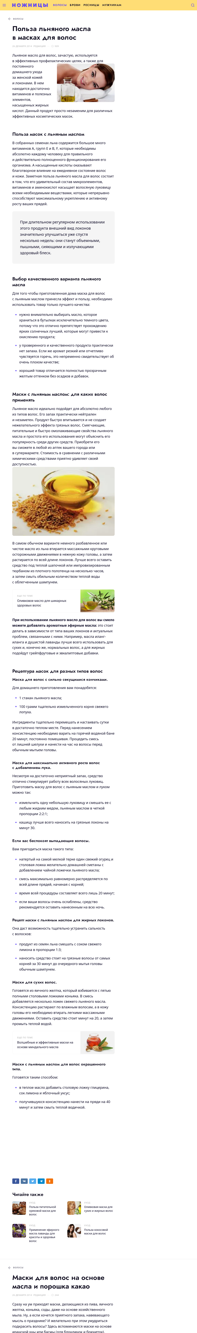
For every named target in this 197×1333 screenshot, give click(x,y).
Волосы (60, 5)
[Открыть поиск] (193, 5)
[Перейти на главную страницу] (30, 5)
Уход (32, 1202)
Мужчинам (111, 5)
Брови (75, 5)
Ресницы (91, 5)
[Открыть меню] (4, 5)
